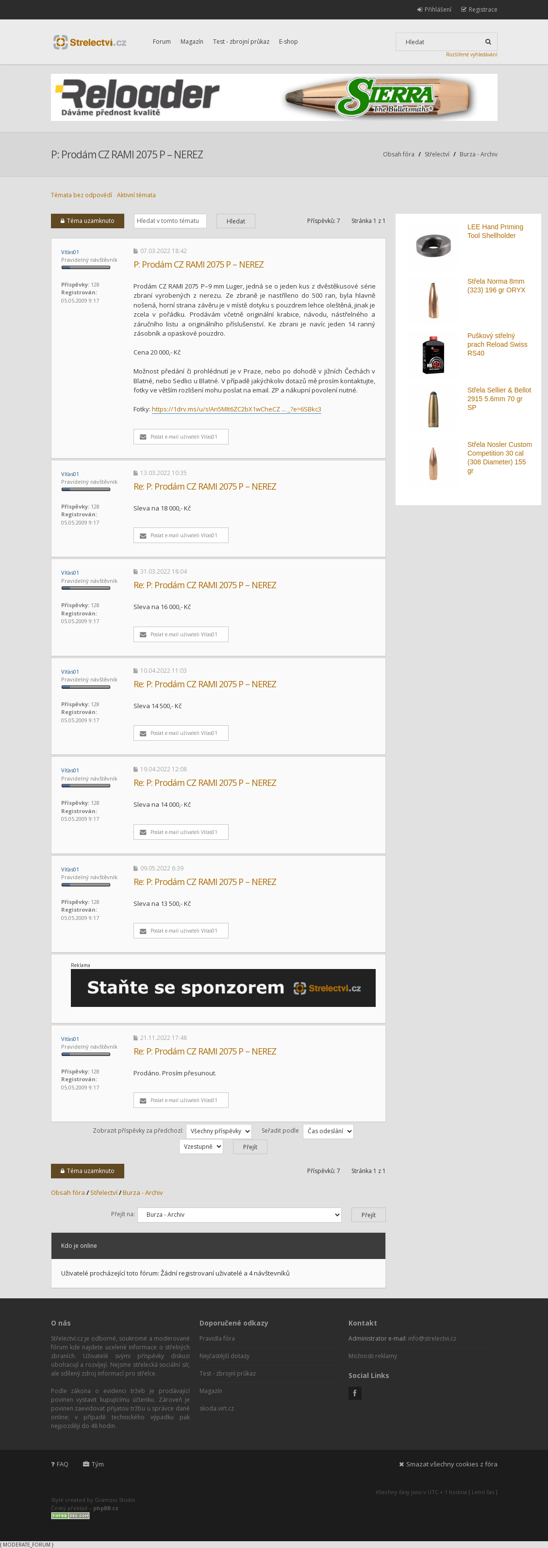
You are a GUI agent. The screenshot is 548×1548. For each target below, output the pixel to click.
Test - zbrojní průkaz (241, 41)
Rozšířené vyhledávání (472, 54)
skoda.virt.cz (216, 1408)
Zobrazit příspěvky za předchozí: (172, 1130)
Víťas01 (70, 251)
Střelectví (437, 154)
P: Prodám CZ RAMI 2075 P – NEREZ (127, 154)
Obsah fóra (399, 154)
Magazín (192, 41)
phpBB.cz (105, 1508)
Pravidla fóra (217, 1338)
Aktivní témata (136, 195)
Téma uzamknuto (88, 221)
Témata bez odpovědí (81, 195)
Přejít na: (123, 1214)
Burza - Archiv (479, 154)
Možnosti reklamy (373, 1356)
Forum (162, 41)
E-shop (288, 41)
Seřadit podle (308, 1130)
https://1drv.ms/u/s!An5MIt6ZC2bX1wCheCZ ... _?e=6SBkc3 (236, 409)
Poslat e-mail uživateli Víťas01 (178, 436)
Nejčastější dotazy (224, 1356)
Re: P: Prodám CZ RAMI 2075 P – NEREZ (204, 486)
